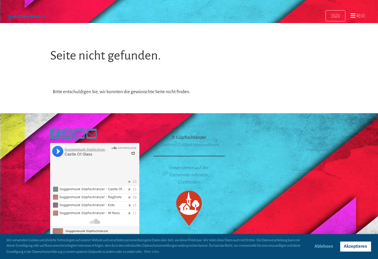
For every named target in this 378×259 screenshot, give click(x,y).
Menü (357, 15)
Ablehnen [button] (323, 246)
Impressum (317, 149)
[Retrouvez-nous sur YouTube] (79, 136)
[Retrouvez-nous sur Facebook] (55, 136)
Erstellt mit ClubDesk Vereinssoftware (189, 145)
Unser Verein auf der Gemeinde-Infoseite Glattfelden (189, 175)
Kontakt (320, 137)
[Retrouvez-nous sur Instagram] (67, 136)
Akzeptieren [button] (355, 246)
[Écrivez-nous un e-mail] (91, 136)
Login (335, 15)
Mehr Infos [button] (151, 252)
